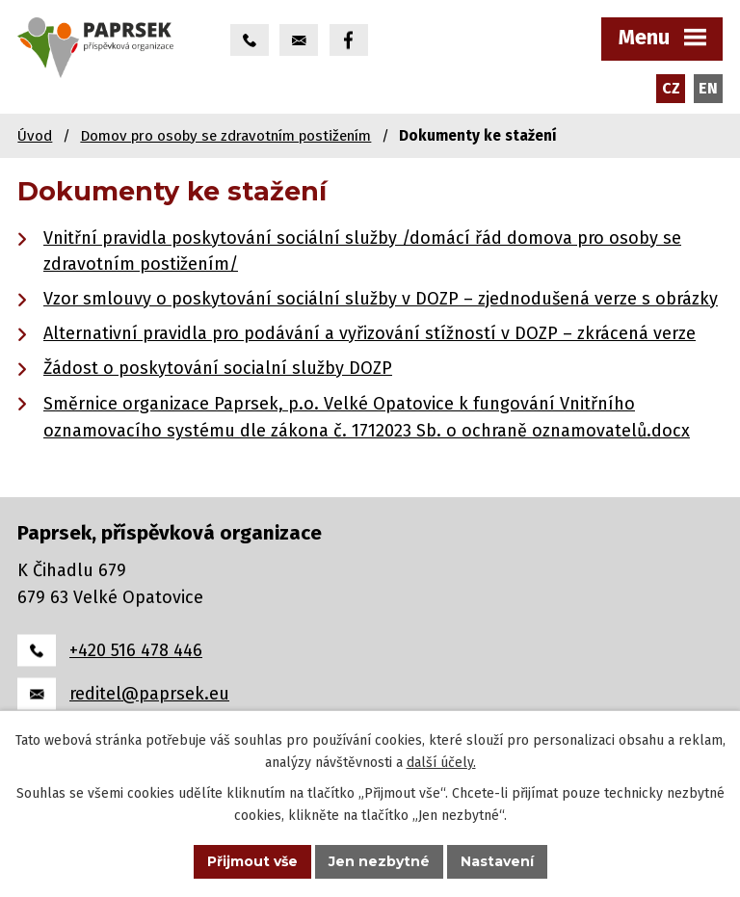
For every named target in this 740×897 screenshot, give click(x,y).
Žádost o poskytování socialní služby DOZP (217, 368)
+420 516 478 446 (135, 650)
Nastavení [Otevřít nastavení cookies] (497, 861)
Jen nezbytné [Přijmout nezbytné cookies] (379, 861)
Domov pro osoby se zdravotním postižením (225, 136)
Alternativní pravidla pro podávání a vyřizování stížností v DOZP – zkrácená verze (369, 333)
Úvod (34, 136)
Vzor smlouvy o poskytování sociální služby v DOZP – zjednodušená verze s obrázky (380, 298)
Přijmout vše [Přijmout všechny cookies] (252, 861)
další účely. (441, 762)
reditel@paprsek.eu (149, 693)
